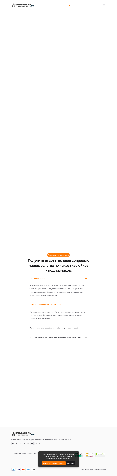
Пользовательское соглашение (25, 453)
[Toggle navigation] (104, 5)
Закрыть (70, 463)
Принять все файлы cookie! (53, 463)
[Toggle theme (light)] (69, 5)
